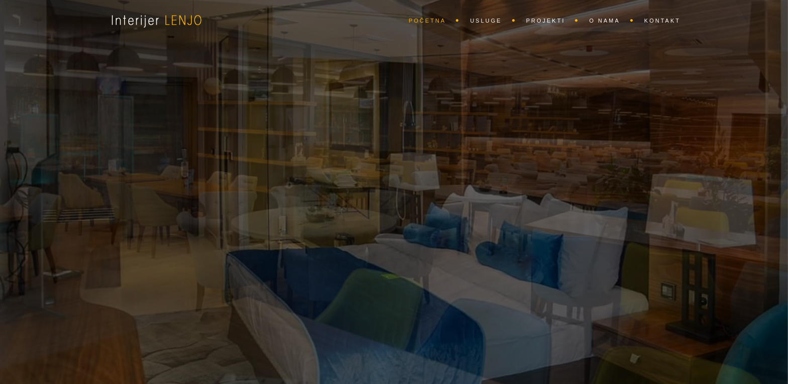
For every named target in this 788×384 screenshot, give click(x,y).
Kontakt (662, 21)
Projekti (545, 21)
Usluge (486, 21)
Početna (427, 21)
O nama (604, 21)
